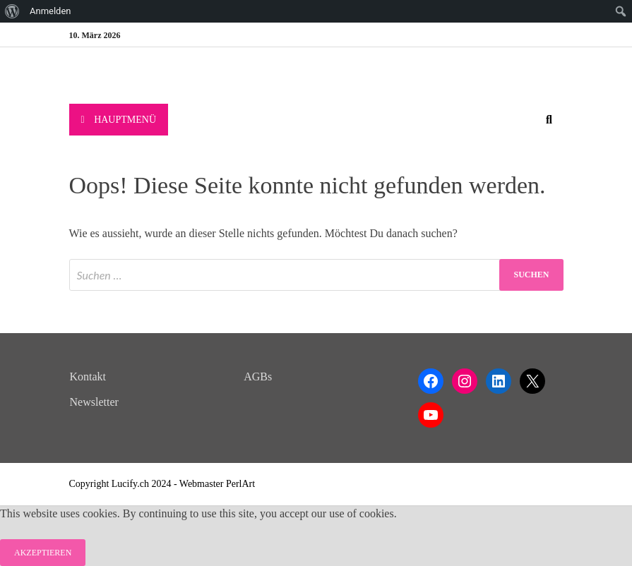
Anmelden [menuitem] (50, 11)
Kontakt (88, 377)
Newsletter (94, 402)
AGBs (258, 377)
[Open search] (549, 120)
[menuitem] (12, 11)
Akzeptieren (42, 553)
